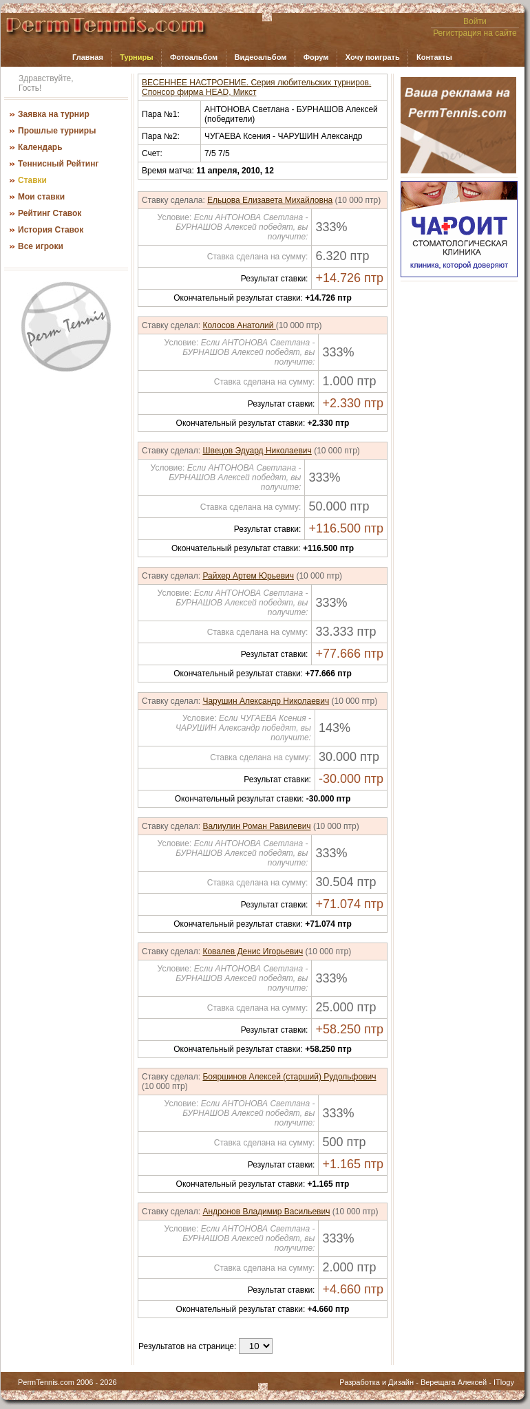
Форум (316, 57)
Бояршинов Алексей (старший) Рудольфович (289, 1077)
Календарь (40, 147)
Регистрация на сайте (475, 33)
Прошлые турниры (57, 131)
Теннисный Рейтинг (58, 164)
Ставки (32, 180)
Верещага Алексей (454, 1382)
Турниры (136, 57)
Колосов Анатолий (238, 325)
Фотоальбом (194, 57)
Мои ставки (41, 197)
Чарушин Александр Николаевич (265, 701)
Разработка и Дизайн (376, 1382)
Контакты (434, 57)
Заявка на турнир (53, 114)
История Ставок (50, 230)
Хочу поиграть (373, 57)
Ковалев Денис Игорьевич (252, 951)
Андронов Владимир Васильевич (266, 1211)
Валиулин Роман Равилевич (256, 826)
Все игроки (40, 246)
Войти (475, 21)
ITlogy (504, 1382)
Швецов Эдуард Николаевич (256, 450)
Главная (87, 57)
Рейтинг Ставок (49, 213)
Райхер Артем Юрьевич (248, 576)
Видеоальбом (260, 57)
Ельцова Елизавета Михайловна (269, 200)
